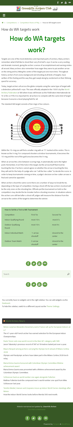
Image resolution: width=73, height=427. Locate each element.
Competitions (12, 22)
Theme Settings (53, 306)
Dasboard (6, 303)
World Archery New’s (15, 321)
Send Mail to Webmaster (36, 409)
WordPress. (66, 424)
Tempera (56, 424)
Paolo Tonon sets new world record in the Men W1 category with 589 (31, 341)
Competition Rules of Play (29, 22)
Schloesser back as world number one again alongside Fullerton (29, 377)
